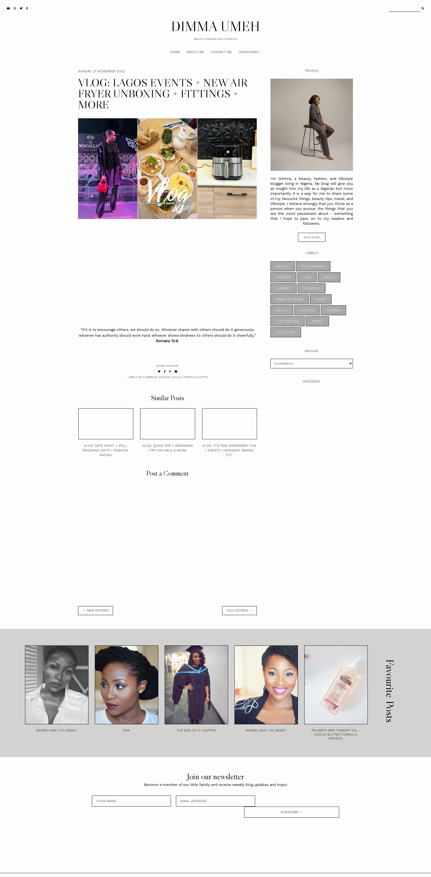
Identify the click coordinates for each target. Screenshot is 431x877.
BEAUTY (282, 266)
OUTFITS (202, 377)
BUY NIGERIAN (148, 377)
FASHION (164, 377)
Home (175, 52)
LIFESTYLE (188, 377)
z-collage (285, 332)
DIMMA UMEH (215, 26)
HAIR (307, 277)
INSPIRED (283, 288)
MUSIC (321, 299)
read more (312, 237)
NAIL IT (282, 310)
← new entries (95, 610)
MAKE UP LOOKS (289, 299)
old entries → (239, 610)
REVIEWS (333, 310)
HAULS (176, 377)
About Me (195, 52)
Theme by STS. (234, 869)
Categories (248, 52)
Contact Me (221, 52)
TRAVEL (317, 321)
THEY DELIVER (287, 321)
